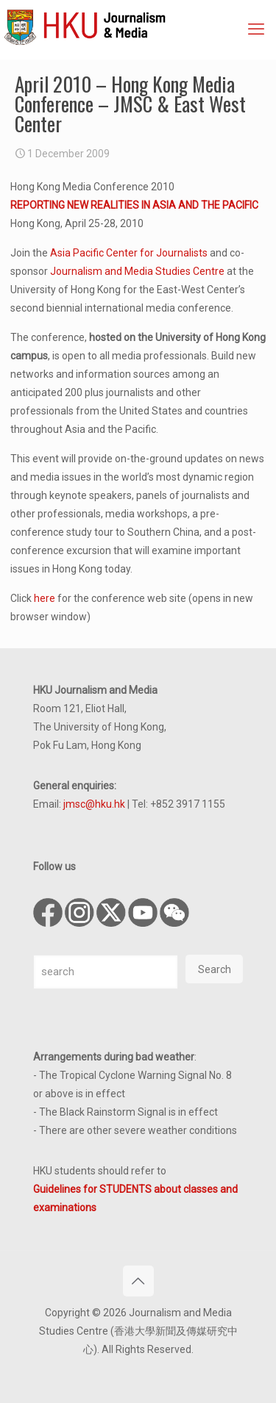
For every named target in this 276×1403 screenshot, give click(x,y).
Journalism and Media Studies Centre (137, 271)
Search (214, 969)
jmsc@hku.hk (94, 804)
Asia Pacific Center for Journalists (129, 253)
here (44, 598)
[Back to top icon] (138, 1281)
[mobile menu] (256, 29)
